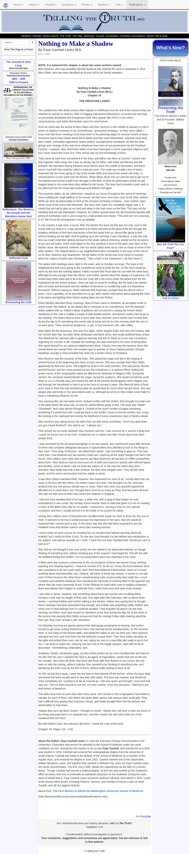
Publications (137, 4)
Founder (50, 4)
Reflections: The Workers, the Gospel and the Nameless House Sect (18, 213)
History (34, 4)
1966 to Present (18, 82)
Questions (69, 4)
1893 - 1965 (18, 78)
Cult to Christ (170, 298)
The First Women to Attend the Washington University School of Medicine (98, 791)
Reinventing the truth (19, 302)
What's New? (170, 47)
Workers (104, 4)
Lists (119, 4)
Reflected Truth (18, 257)
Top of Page (146, 816)
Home (18, 4)
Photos (87, 4)
